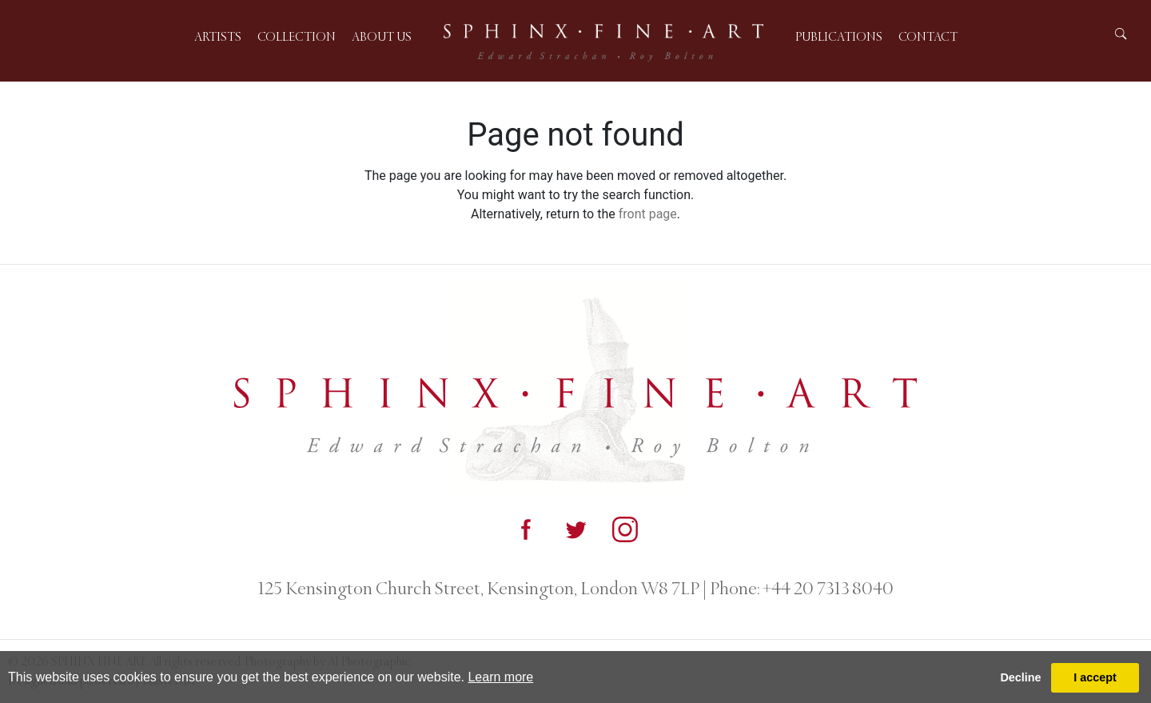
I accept (1095, 677)
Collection (296, 36)
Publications (838, 36)
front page (648, 214)
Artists (217, 36)
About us (382, 36)
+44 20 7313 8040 (826, 588)
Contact (928, 36)
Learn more (500, 677)
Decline (1020, 677)
